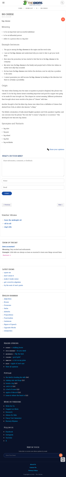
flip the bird (19, 354)
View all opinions (12, 367)
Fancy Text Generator (13, 418)
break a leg (10, 383)
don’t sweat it (9, 276)
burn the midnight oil (13, 220)
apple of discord (12, 392)
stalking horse (18, 347)
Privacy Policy (33, 470)
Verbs (6, 308)
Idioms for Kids (11, 415)
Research (9, 412)
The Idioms (39, 474)
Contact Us (33, 467)
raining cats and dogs (13, 380)
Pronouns (7, 305)
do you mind (21, 351)
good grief (16, 357)
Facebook (9, 432)
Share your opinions (57, 149)
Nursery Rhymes (12, 421)
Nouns (6, 302)
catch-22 (9, 386)
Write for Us (10, 406)
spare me (7, 272)
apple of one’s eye (17, 363)
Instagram (9, 435)
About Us (33, 464)
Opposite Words (10, 328)
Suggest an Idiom (12, 409)
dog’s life (8, 227)
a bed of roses (11, 389)
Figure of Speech (10, 324)
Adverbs (7, 312)
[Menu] (3, 2)
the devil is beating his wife (16, 377)
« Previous (6, 205)
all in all (7, 223)
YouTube (9, 438)
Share (62, 460)
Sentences (7, 321)
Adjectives (7, 299)
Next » (61, 205)
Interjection (8, 331)
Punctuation (8, 318)
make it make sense (11, 279)
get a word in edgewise (12, 282)
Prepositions (8, 315)
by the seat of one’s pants (13, 285)
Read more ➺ (7, 255)
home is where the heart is (15, 395)
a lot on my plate (19, 360)
